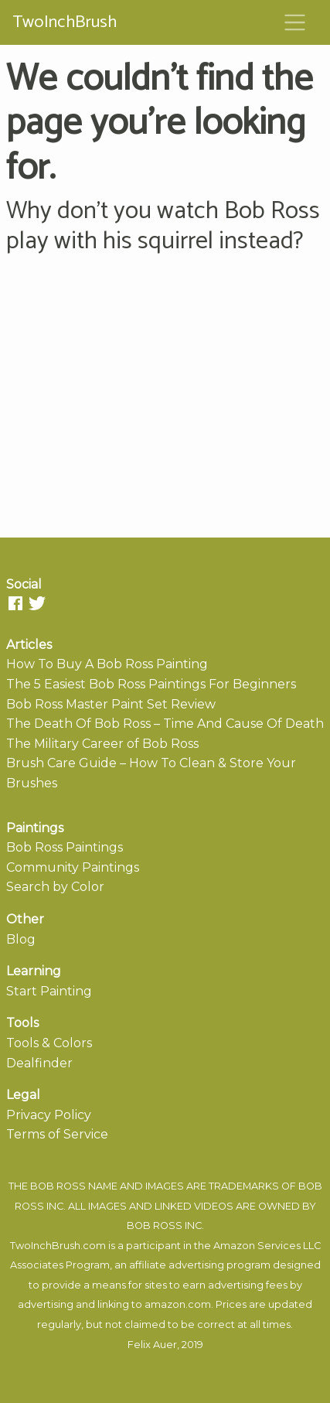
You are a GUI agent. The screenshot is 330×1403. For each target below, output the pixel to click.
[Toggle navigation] (295, 22)
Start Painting (49, 991)
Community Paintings (72, 867)
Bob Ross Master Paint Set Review (111, 704)
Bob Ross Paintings (64, 847)
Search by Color (55, 886)
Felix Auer (152, 1344)
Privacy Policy (48, 1115)
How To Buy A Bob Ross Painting (107, 664)
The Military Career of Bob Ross (102, 743)
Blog (21, 939)
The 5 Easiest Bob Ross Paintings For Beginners (151, 684)
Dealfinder (39, 1063)
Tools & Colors (49, 1043)
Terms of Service (57, 1134)
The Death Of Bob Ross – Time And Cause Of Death (165, 723)
